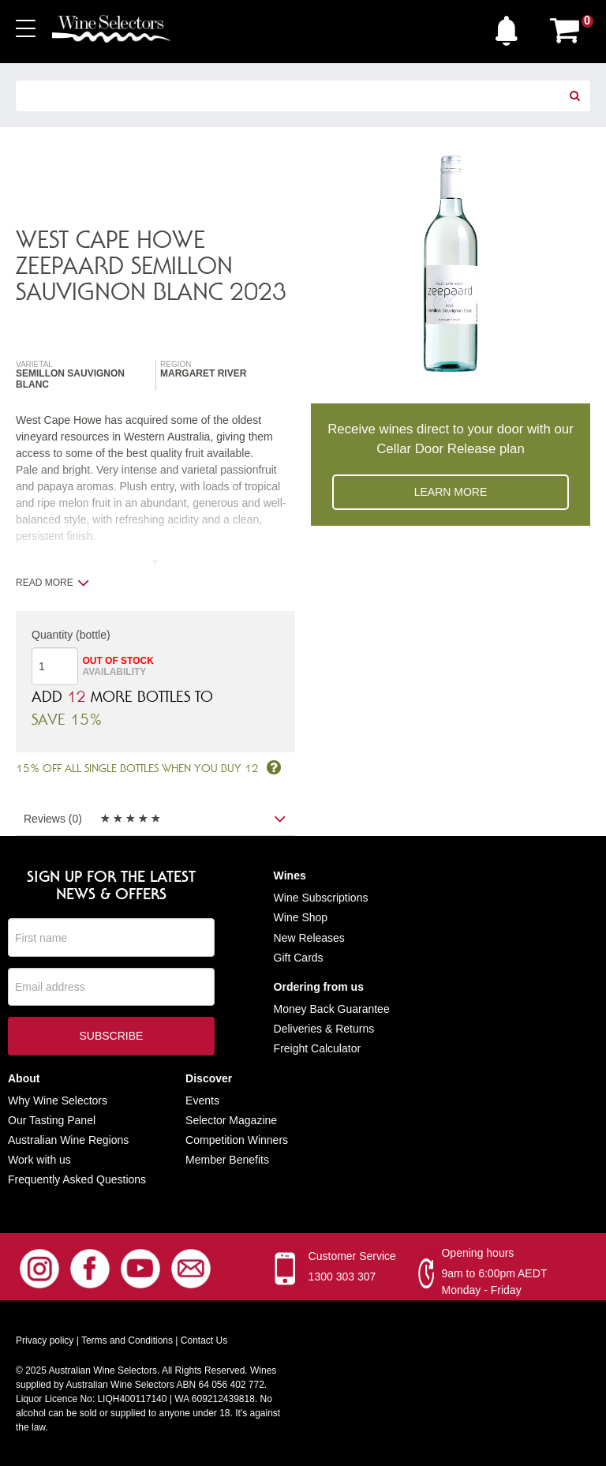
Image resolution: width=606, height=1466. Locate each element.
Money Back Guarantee (332, 1009)
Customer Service (352, 1256)
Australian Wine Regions (68, 1140)
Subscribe (111, 1037)
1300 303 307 (342, 1276)
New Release (306, 938)
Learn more (451, 492)
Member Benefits (227, 1159)
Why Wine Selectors (57, 1100)
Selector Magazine (231, 1120)
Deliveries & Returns (324, 1028)
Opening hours (477, 1253)
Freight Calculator (317, 1049)
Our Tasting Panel (51, 1120)
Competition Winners (236, 1140)
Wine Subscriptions (321, 898)
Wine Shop (300, 918)
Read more (52, 582)
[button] (510, 27)
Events (202, 1100)
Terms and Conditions (127, 1340)
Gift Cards (299, 957)
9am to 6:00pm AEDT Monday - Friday (494, 1281)
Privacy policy (44, 1340)
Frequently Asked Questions (77, 1180)
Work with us (39, 1159)
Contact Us (204, 1340)
